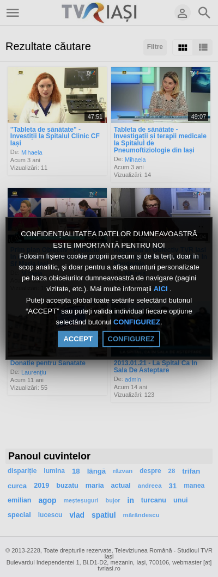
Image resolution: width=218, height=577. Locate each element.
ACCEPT (77, 339)
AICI (162, 289)
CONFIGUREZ (136, 322)
